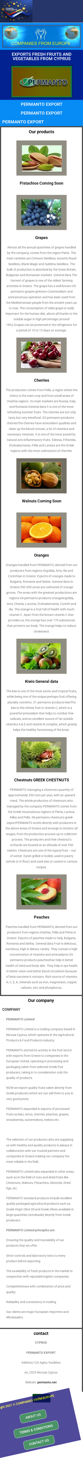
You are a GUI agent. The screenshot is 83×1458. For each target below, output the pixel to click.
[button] (20, 1408)
